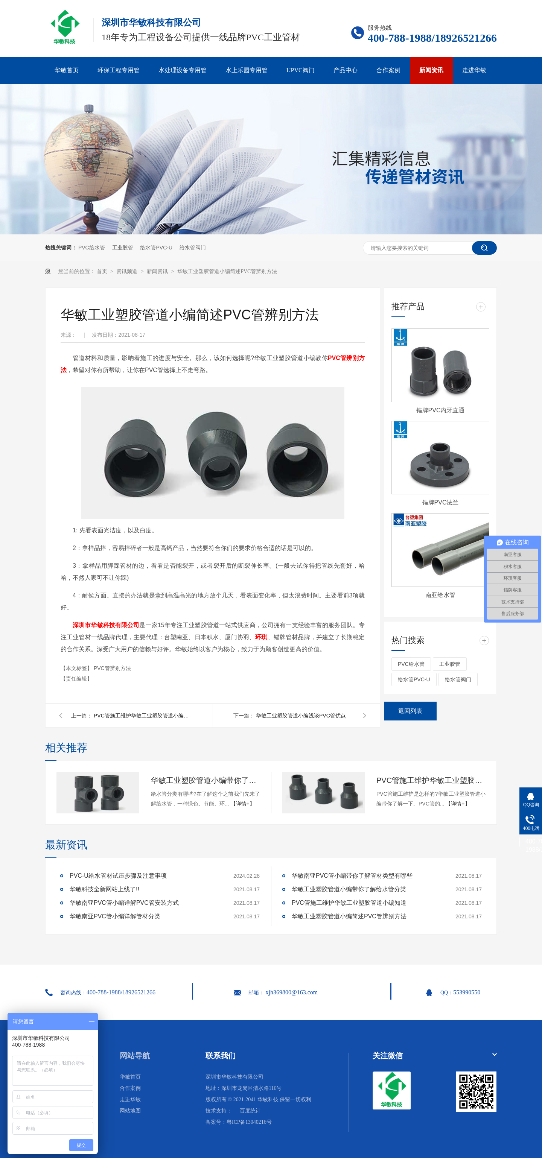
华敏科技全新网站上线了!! (104, 889)
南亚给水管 (440, 595)
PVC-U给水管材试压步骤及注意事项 (118, 875)
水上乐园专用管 (246, 70)
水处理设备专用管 (182, 70)
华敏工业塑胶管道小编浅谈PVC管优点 (301, 716)
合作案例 (388, 70)
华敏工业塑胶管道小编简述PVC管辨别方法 (227, 271)
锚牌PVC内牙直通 (440, 410)
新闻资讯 (431, 70)
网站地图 (130, 1111)
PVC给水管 (91, 248)
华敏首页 (67, 70)
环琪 (261, 637)
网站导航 (135, 1056)
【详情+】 (243, 804)
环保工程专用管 (118, 70)
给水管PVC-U (156, 248)
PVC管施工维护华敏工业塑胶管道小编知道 (143, 716)
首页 (103, 271)
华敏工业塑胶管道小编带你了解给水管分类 (205, 780)
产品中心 (345, 70)
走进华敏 (474, 70)
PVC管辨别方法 (112, 668)
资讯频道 (127, 271)
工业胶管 (122, 248)
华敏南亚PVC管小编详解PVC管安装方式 (124, 903)
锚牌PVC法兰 (440, 502)
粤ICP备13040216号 (249, 1122)
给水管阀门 (193, 248)
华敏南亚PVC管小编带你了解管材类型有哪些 (352, 875)
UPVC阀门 (300, 70)
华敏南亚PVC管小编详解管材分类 (115, 916)
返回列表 (410, 711)
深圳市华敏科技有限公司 (106, 625)
